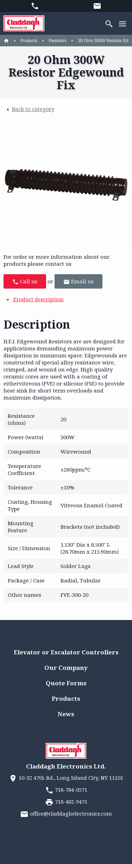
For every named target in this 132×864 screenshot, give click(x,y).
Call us (24, 281)
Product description (34, 299)
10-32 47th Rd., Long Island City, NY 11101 (66, 777)
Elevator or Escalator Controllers (66, 652)
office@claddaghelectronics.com (66, 813)
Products (29, 40)
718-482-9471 (66, 801)
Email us (78, 281)
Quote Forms (66, 683)
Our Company (66, 668)
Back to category (29, 109)
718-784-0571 (66, 789)
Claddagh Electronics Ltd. (66, 766)
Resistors (58, 40)
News (66, 714)
